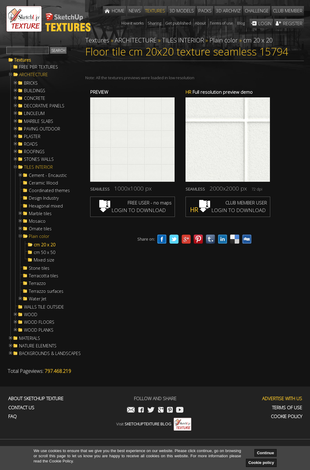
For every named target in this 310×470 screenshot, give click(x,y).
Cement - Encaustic (48, 175)
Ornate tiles (40, 229)
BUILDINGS (34, 90)
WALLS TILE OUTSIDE (44, 307)
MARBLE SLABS (38, 121)
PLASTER (32, 136)
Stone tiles (39, 268)
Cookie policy (261, 462)
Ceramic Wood (43, 183)
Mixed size (44, 260)
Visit (153, 424)
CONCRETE (34, 98)
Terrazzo (37, 283)
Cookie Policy (286, 416)
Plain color (39, 236)
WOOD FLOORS (39, 322)
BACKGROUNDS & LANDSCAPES (50, 353)
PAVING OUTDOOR (42, 129)
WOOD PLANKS (38, 330)
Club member (287, 11)
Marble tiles (40, 213)
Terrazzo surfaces (46, 291)
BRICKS (31, 83)
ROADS (31, 144)
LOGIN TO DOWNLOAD (132, 210)
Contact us (21, 408)
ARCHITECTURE (33, 74)
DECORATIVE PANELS (44, 106)
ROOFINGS (34, 151)
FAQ (12, 416)
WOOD (30, 314)
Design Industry (44, 198)
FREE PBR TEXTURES (38, 67)
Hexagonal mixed (46, 206)
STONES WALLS (39, 159)
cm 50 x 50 (44, 252)
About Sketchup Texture (35, 398)
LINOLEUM (34, 113)
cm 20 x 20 (44, 245)
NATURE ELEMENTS (37, 346)
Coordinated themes (49, 190)
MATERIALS (29, 338)
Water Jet (37, 299)
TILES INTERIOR (38, 167)
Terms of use (287, 408)
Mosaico (37, 221)
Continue (265, 453)
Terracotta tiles (43, 276)
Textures (22, 60)
